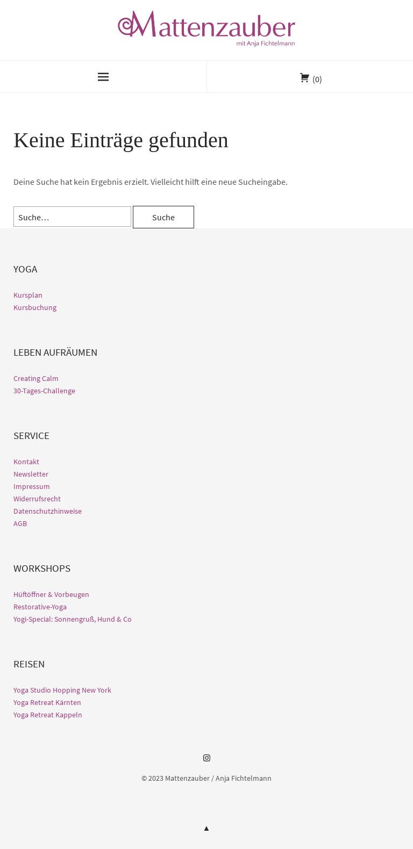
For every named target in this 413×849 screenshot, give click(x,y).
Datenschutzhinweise (47, 511)
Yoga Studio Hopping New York (62, 690)
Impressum (31, 486)
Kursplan (27, 295)
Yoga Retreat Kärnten (47, 702)
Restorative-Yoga (40, 606)
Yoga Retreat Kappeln (47, 715)
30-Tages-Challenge (44, 390)
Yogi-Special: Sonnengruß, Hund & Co (72, 619)
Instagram (206, 762)
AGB (20, 523)
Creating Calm (36, 378)
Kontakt (26, 461)
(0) (317, 79)
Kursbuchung (34, 307)
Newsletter (30, 474)
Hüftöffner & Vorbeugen (51, 594)
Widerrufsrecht (37, 498)
